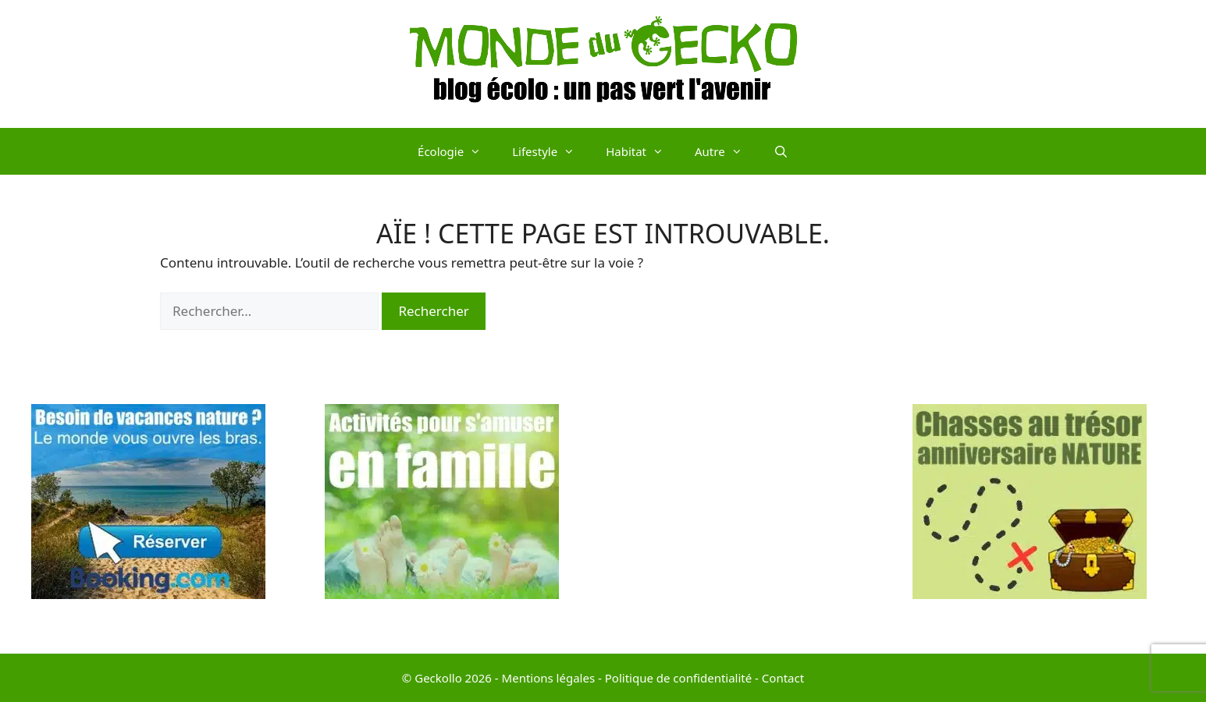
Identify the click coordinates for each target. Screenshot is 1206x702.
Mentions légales (549, 678)
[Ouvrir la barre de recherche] (781, 151)
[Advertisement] (750, 513)
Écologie (457, 151)
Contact (783, 678)
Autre (726, 151)
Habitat (642, 151)
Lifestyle (551, 151)
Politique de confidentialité (678, 678)
